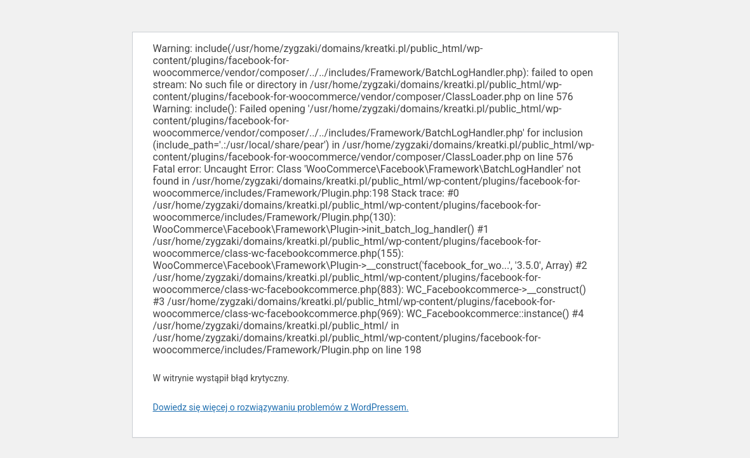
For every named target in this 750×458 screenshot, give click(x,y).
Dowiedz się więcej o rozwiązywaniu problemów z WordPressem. (281, 407)
